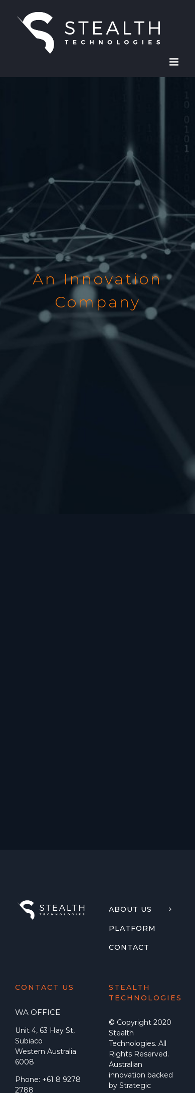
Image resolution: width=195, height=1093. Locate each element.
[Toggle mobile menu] (174, 62)
